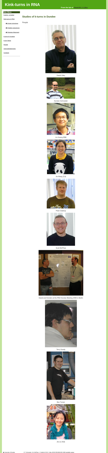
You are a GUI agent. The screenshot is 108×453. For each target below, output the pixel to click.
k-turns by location (9, 36)
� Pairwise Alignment (12, 32)
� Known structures (12, 23)
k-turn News (7, 40)
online (72, 452)
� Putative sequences (13, 28)
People (6, 44)
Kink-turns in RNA (9, 19)
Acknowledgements (10, 48)
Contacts (6, 53)
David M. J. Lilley (81, 8)
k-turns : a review (9, 15)
